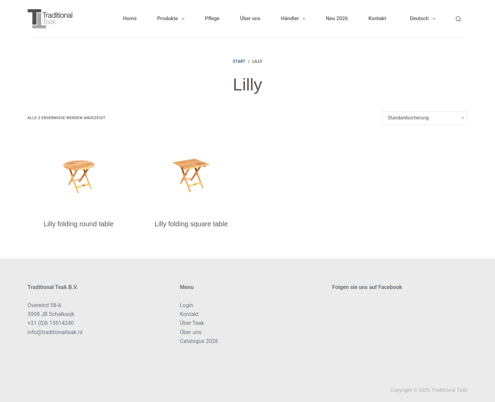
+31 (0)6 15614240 (51, 323)
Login (186, 305)
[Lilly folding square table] (191, 171)
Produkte (172, 19)
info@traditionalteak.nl (55, 332)
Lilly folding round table (79, 224)
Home (129, 18)
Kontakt (377, 18)
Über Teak (192, 323)
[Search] (458, 18)
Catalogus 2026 (199, 341)
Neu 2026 (337, 18)
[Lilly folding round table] (79, 171)
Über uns (250, 18)
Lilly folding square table (191, 224)
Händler (294, 19)
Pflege (212, 18)
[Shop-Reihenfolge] (425, 118)
